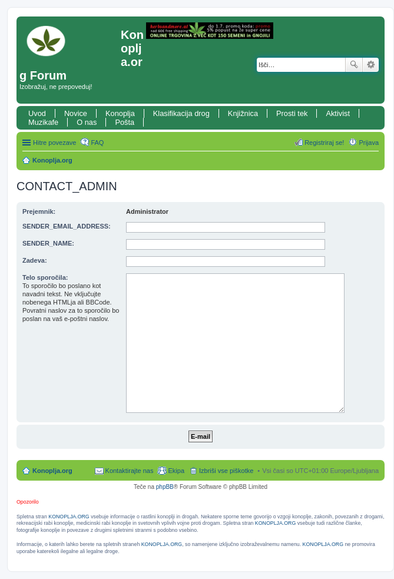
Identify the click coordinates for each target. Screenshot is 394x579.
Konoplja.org (52, 160)
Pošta (124, 122)
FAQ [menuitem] (97, 142)
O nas (87, 122)
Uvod (37, 113)
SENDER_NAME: (48, 243)
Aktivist (338, 113)
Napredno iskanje (371, 65)
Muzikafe (43, 122)
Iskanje (354, 65)
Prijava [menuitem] (369, 142)
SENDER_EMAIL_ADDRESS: (66, 226)
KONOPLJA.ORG (68, 517)
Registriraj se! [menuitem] (324, 142)
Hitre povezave (54, 142)
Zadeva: (34, 260)
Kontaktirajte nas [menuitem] (129, 470)
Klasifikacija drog (181, 113)
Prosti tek (291, 113)
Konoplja (120, 113)
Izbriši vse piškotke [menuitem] (226, 470)
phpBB (165, 487)
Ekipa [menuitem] (176, 470)
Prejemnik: (38, 211)
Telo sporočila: (45, 277)
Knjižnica (243, 113)
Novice (75, 113)
